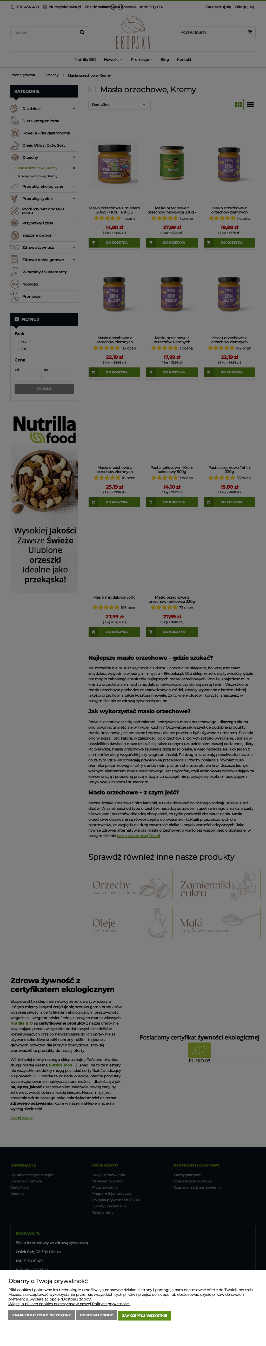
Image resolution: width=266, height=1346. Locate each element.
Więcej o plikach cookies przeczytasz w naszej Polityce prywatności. (69, 1304)
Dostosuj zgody (96, 1316)
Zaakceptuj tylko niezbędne (41, 1316)
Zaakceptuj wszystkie (144, 1316)
